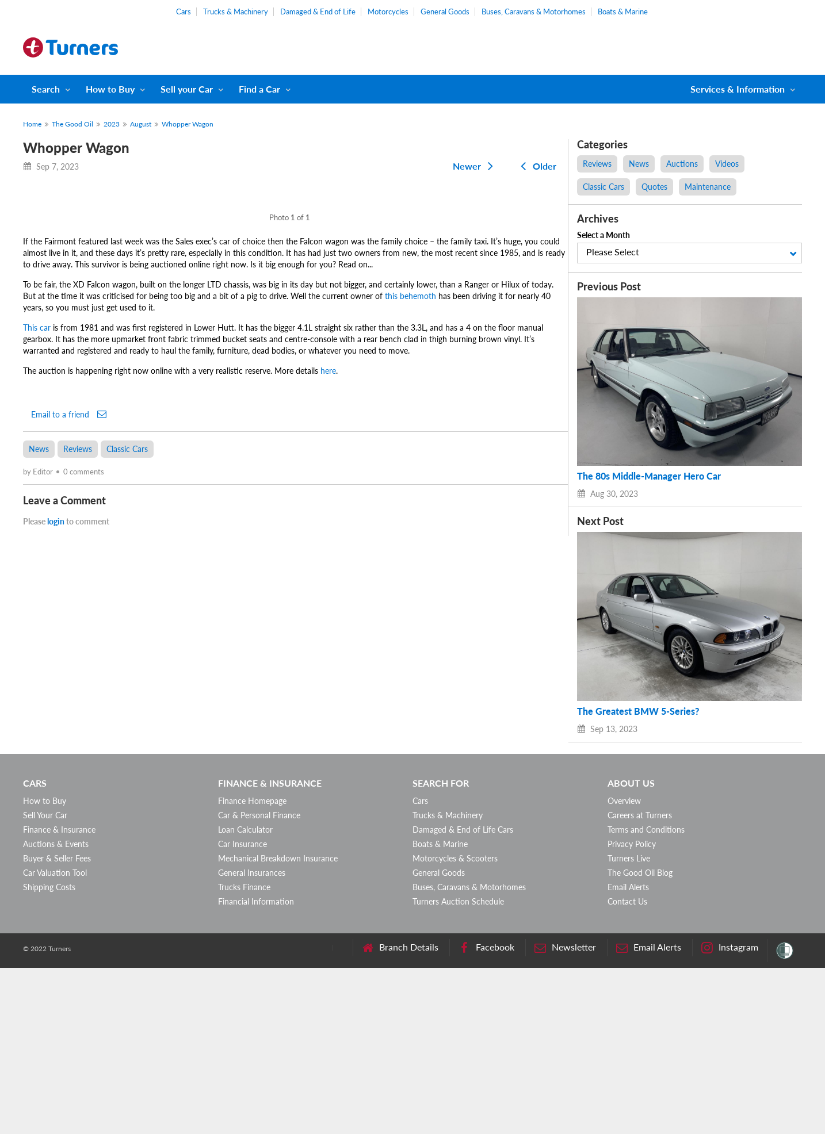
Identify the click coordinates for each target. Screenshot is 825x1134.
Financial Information (256, 1067)
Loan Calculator (245, 996)
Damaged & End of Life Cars (462, 996)
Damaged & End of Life (318, 11)
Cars (183, 11)
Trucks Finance (244, 1053)
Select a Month (603, 235)
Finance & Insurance (59, 996)
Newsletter (565, 1114)
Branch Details (400, 1114)
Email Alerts (628, 1053)
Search (46, 88)
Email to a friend (68, 786)
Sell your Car (187, 88)
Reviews (77, 821)
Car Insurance (242, 1010)
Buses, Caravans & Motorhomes (534, 11)
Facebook (486, 1114)
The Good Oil (72, 124)
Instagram (729, 1114)
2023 (112, 124)
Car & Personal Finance (259, 981)
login (55, 894)
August (140, 124)
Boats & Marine (623, 11)
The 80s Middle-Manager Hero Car (649, 476)
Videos (727, 163)
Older (536, 166)
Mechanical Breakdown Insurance (278, 1024)
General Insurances (251, 1039)
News (39, 821)
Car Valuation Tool (55, 1039)
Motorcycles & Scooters (455, 1024)
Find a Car (259, 88)
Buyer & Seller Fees (57, 1024)
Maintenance (708, 186)
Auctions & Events (56, 1010)
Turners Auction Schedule (458, 1067)
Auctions (682, 163)
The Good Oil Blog (640, 1039)
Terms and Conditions (646, 996)
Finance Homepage (252, 967)
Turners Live (629, 1024)
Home (32, 124)
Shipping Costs (49, 1053)
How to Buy (110, 88)
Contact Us (627, 1067)
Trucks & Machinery (235, 11)
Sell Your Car (45, 981)
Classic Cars (127, 821)
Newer (475, 166)
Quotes (654, 186)
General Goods (445, 11)
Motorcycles (388, 11)
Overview (624, 967)
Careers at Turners (640, 981)
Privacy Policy (632, 1010)
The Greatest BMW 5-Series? (638, 711)
